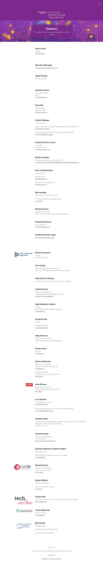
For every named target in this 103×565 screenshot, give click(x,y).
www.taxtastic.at (40, 515)
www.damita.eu (39, 353)
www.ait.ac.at (39, 201)
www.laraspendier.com (41, 404)
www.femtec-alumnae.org (42, 227)
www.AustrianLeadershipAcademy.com (46, 68)
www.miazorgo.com (40, 184)
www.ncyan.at (39, 376)
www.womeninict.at (48, 296)
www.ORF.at (39, 391)
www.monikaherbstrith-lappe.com (44, 237)
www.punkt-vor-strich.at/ (42, 129)
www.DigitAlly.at (40, 53)
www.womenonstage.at (41, 328)
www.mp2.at (38, 296)
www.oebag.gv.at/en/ (41, 97)
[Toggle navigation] (99, 3)
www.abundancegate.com (42, 149)
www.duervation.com (41, 112)
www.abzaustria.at (40, 457)
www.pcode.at (39, 472)
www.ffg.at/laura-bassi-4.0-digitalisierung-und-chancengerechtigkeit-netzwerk (57, 162)
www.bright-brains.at (41, 179)
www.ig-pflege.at (40, 311)
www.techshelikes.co (41, 502)
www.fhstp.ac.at (39, 368)
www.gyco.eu (39, 489)
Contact (51, 555)
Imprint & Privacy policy (51, 559)
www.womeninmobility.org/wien (44, 134)
